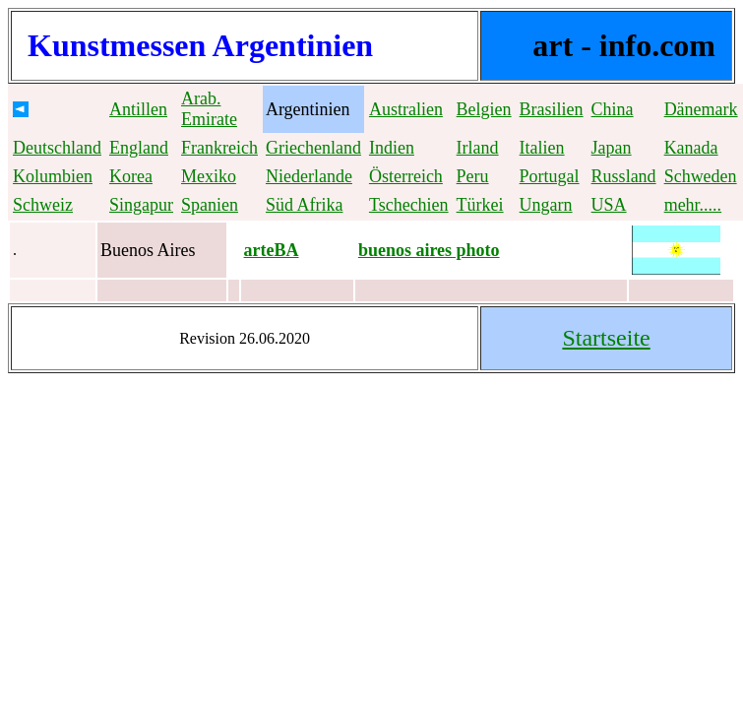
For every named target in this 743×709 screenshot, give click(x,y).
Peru (473, 176)
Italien (542, 148)
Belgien (484, 109)
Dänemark (701, 109)
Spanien (209, 205)
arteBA (271, 250)
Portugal (550, 176)
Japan (611, 148)
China (612, 109)
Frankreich (219, 148)
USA (609, 205)
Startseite (606, 338)
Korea (131, 176)
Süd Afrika (304, 205)
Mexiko (208, 176)
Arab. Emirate (209, 109)
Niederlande (309, 176)
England (138, 148)
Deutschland (57, 148)
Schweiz (43, 205)
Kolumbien (53, 176)
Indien (391, 148)
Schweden (700, 176)
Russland (623, 176)
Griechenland (313, 148)
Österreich (406, 176)
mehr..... (693, 205)
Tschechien (409, 205)
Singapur (141, 205)
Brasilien (552, 109)
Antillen (138, 109)
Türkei (480, 205)
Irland (478, 148)
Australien (406, 109)
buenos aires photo (429, 250)
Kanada (691, 148)
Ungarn (546, 205)
